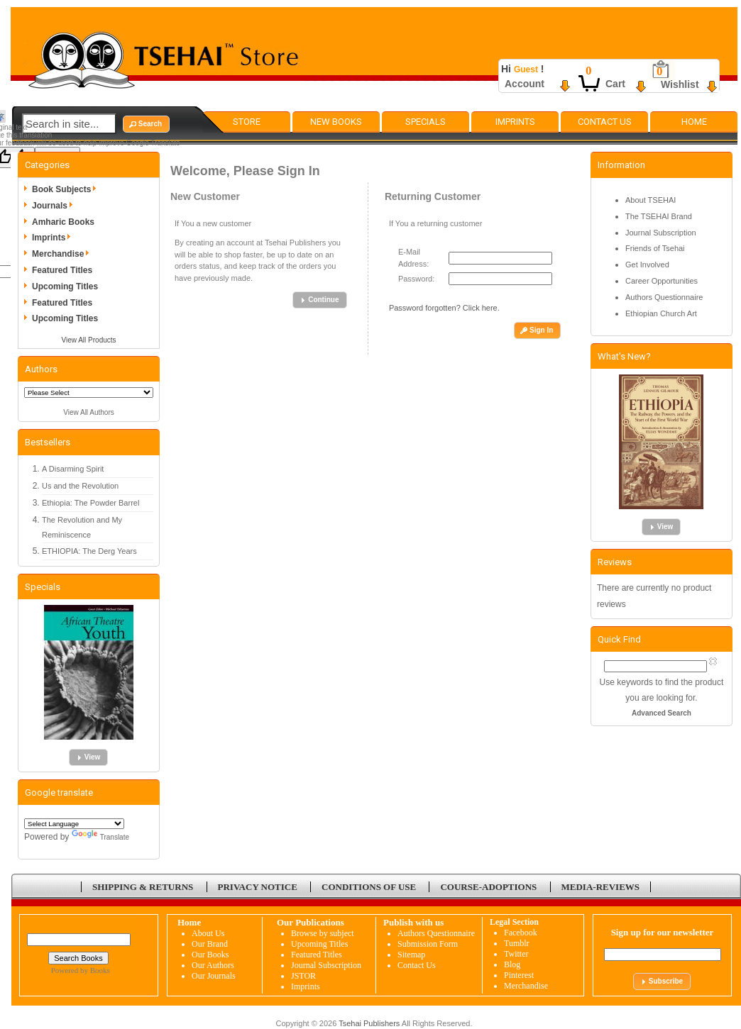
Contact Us (605, 121)
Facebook (520, 933)
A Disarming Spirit (73, 469)
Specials (425, 121)
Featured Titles (62, 270)
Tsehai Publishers (369, 1023)
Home (694, 121)
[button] (146, 124)
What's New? (624, 356)
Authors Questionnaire (664, 297)
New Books (336, 121)
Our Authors (213, 965)
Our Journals (214, 976)
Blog (512, 964)
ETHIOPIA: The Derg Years (89, 551)
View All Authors (88, 412)
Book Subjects (66, 189)
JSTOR (303, 976)
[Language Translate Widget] (74, 823)
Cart (615, 83)
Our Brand (210, 944)
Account (524, 83)
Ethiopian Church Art (661, 313)
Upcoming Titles (65, 286)
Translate (100, 837)
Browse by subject (322, 933)
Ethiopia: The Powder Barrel (90, 503)
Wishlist (680, 84)
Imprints (515, 121)
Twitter (516, 954)
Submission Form (427, 944)
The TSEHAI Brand (658, 216)
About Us (208, 933)
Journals (54, 206)
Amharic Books (63, 222)
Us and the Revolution (80, 486)
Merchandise (63, 254)
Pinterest (519, 975)
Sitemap (411, 955)
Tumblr (516, 943)
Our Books (210, 955)
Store (246, 121)
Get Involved (647, 264)
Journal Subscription (660, 232)
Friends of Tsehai (655, 248)
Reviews (615, 562)
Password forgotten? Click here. (444, 308)
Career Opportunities (661, 281)
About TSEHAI (650, 200)
